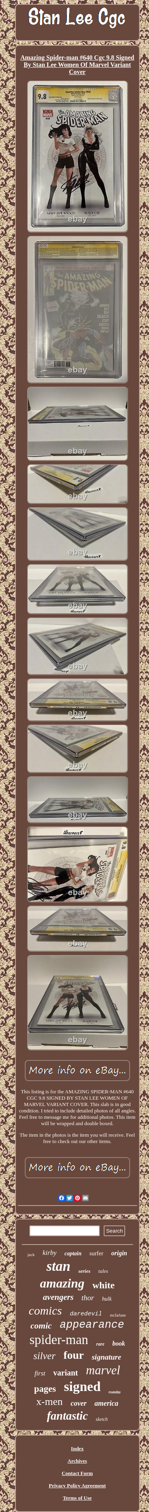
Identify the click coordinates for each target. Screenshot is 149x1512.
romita (114, 1391)
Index (77, 1449)
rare (100, 1344)
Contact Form (77, 1473)
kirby (49, 1252)
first (40, 1373)
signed (82, 1386)
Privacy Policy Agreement (77, 1486)
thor (87, 1297)
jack (31, 1254)
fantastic (67, 1415)
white (104, 1285)
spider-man (58, 1340)
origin (119, 1253)
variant (65, 1372)
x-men (49, 1401)
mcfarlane (118, 1315)
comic (41, 1326)
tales (103, 1271)
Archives (77, 1461)
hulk (107, 1299)
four (74, 1355)
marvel (103, 1370)
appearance (92, 1325)
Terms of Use (77, 1498)
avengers (58, 1297)
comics (45, 1310)
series (84, 1271)
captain (72, 1253)
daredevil (86, 1314)
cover (79, 1403)
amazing (62, 1283)
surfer (96, 1253)
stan (58, 1266)
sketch (102, 1419)
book (118, 1343)
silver (44, 1355)
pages (45, 1389)
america (106, 1403)
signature (106, 1357)
